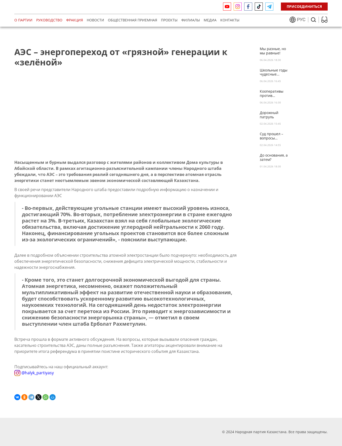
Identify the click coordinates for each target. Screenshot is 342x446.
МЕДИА (210, 20)
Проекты (169, 20)
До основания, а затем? (274, 157)
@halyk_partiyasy (34, 372)
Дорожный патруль (269, 115)
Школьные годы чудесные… (273, 72)
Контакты (229, 20)
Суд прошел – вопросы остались (271, 136)
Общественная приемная (132, 20)
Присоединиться (304, 6)
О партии (23, 20)
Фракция (74, 20)
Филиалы (190, 20)
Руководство (49, 20)
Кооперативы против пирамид (271, 93)
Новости (95, 20)
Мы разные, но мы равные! (273, 51)
